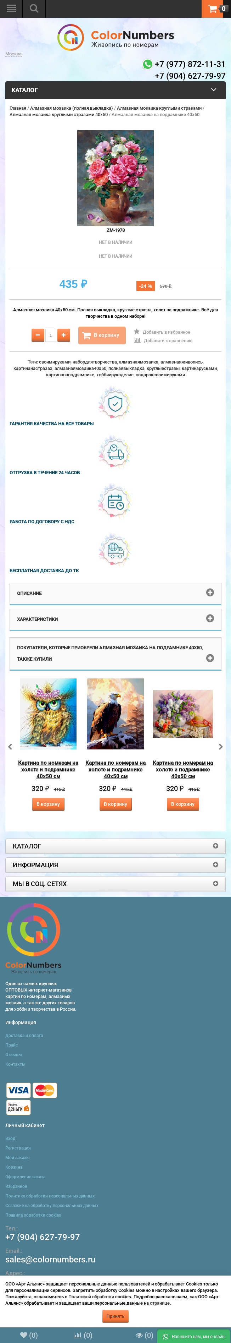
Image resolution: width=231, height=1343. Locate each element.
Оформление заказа (25, 1176)
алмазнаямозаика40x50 (80, 368)
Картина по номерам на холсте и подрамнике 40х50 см (48, 770)
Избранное (16, 1186)
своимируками (55, 362)
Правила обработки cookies (33, 1215)
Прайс (11, 1045)
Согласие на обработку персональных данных (51, 1205)
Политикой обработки (91, 1296)
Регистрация (18, 1148)
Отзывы (13, 1054)
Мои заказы (17, 1157)
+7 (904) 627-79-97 (42, 1237)
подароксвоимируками (160, 374)
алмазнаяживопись (181, 362)
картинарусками (199, 368)
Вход (10, 1138)
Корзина (13, 1167)
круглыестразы (163, 368)
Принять (116, 1316)
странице (160, 1303)
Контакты (15, 1064)
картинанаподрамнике (70, 374)
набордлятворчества (95, 362)
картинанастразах (32, 368)
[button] (193, 1336)
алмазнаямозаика (138, 362)
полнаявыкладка (126, 368)
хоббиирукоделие (115, 374)
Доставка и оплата (24, 1035)
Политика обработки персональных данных (50, 1196)
